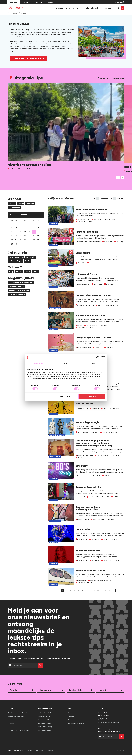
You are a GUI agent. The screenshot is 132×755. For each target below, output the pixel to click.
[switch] (96, 198)
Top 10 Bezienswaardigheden (18, 713)
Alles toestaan (92, 396)
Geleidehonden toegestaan (19, 291)
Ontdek (70, 8)
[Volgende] (122, 178)
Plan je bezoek (93, 8)
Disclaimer (50, 751)
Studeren (51, 2)
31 (109, 591)
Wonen (25, 2)
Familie (27, 272)
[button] (119, 2)
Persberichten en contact (77, 713)
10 (98, 591)
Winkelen (11, 724)
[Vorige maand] (10, 215)
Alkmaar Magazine (44, 730)
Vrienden (19, 272)
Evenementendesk (44, 717)
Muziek (32, 257)
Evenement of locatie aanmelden (50, 720)
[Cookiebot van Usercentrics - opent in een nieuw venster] (97, 357)
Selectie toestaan (65, 396)
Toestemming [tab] (38, 363)
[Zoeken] (118, 8)
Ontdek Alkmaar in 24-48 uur (18, 730)
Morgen (21, 204)
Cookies (29, 751)
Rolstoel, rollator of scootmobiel (21, 283)
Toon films (120, 199)
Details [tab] (66, 363)
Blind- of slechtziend (16, 287)
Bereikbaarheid (75, 690)
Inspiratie (108, 8)
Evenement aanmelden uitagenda (29, 59)
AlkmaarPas (104, 199)
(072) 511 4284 (103, 719)
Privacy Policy (39, 751)
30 (106, 591)
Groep (11, 272)
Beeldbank (72, 720)
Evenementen (14, 257)
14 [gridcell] (34, 232)
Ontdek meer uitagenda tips (112, 78)
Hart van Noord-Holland (46, 713)
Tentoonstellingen (15, 261)
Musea (10, 727)
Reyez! (21, 751)
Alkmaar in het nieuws (76, 724)
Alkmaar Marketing (45, 727)
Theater (27, 261)
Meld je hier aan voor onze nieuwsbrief (23, 35)
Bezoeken (13, 2)
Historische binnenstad (16, 717)
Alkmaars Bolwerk (44, 724)
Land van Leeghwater (15, 720)
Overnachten (45, 690)
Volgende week (14, 208)
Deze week (30, 204)
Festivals (24, 257)
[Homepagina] (8, 13)
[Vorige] (118, 178)
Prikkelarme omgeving (17, 295)
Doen (80, 8)
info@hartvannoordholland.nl (108, 722)
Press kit (71, 717)
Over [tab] (93, 363)
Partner (35, 272)
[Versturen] (40, 665)
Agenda (59, 8)
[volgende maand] (40, 215)
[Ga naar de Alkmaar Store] (122, 8)
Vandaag (12, 204)
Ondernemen (37, 2)
